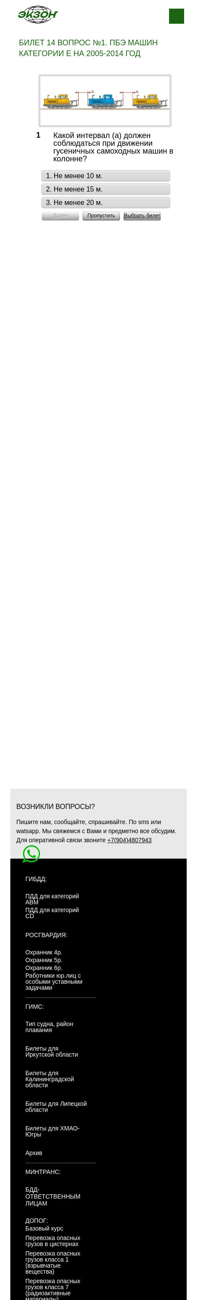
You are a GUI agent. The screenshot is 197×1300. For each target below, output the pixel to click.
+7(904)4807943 (129, 840)
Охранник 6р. (43, 967)
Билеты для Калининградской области (49, 1079)
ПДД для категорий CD (52, 913)
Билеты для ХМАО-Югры (52, 1131)
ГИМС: (34, 1006)
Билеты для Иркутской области (51, 1051)
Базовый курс (44, 1228)
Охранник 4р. (43, 952)
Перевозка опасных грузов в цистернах (52, 1240)
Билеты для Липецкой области (56, 1106)
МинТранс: (43, 1171)
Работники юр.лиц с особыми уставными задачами (54, 981)
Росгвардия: (46, 935)
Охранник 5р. (43, 960)
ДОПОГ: (36, 1220)
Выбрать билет (142, 216)
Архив (33, 1152)
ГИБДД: (36, 878)
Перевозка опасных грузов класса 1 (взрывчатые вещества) (52, 1262)
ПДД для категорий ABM (52, 899)
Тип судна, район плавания (49, 1026)
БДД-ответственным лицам (52, 1196)
